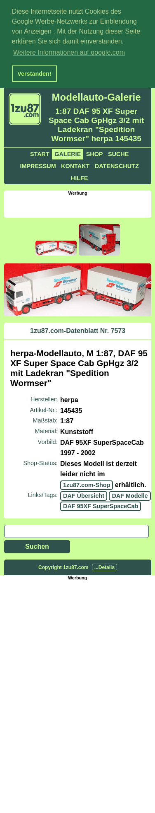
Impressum (38, 165)
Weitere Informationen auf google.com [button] (69, 52)
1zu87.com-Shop (86, 483)
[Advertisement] (79, 204)
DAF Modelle (130, 494)
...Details (104, 566)
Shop (94, 153)
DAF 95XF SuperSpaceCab (100, 505)
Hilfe (79, 177)
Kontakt (75, 165)
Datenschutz (117, 165)
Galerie (67, 153)
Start (39, 153)
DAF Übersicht (83, 494)
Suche (118, 153)
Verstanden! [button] (34, 73)
